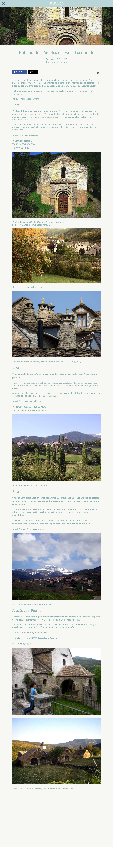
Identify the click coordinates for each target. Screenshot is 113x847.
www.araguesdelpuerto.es (37, 632)
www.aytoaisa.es (32, 401)
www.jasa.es (38, 529)
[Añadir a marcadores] (98, 72)
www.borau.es (31, 135)
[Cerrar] (3, 3)
